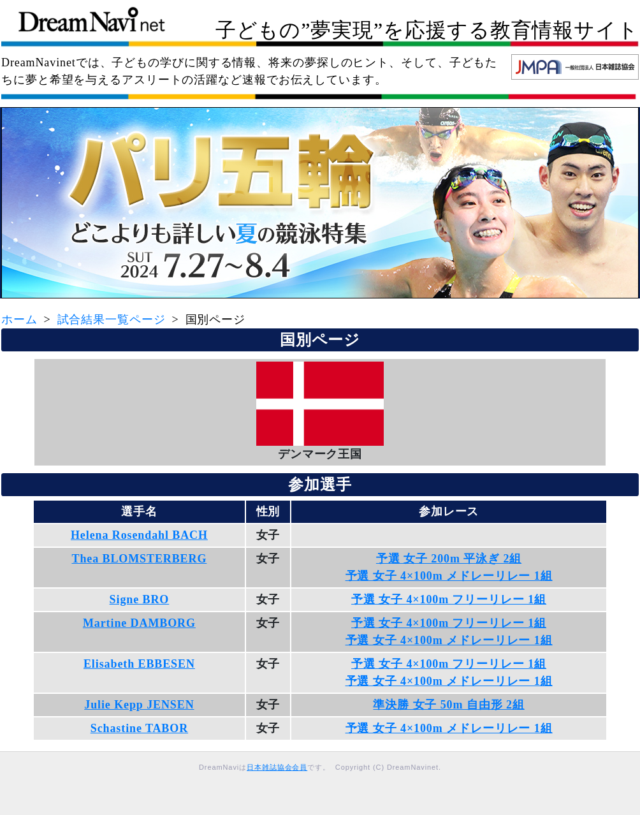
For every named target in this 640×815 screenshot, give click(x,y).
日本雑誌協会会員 (277, 767)
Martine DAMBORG (139, 623)
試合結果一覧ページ (111, 319)
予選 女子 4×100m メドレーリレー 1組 (449, 575)
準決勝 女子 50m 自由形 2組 (448, 704)
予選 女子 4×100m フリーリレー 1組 (448, 599)
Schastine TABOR (139, 728)
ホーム (19, 319)
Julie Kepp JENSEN (139, 704)
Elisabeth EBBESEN (139, 663)
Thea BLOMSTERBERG (139, 558)
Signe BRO (140, 599)
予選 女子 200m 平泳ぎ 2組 (448, 558)
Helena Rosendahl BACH (139, 535)
